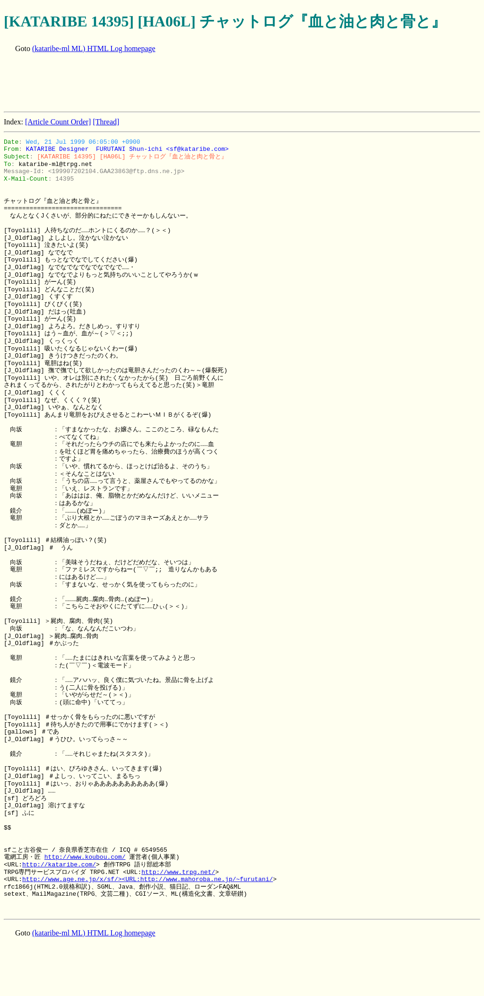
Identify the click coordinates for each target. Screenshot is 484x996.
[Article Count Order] (58, 122)
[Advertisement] (176, 83)
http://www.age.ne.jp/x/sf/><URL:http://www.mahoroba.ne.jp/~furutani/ (147, 879)
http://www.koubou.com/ (85, 857)
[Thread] (106, 122)
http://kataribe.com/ (59, 864)
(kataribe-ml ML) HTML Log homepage (94, 48)
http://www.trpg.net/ (178, 872)
